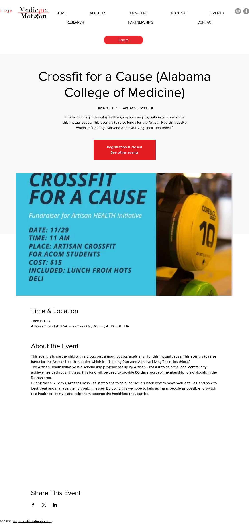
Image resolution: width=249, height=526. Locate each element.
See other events (124, 152)
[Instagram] (238, 11)
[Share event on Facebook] (33, 505)
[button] (61, 13)
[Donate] (123, 40)
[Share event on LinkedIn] (55, 505)
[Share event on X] (44, 505)
